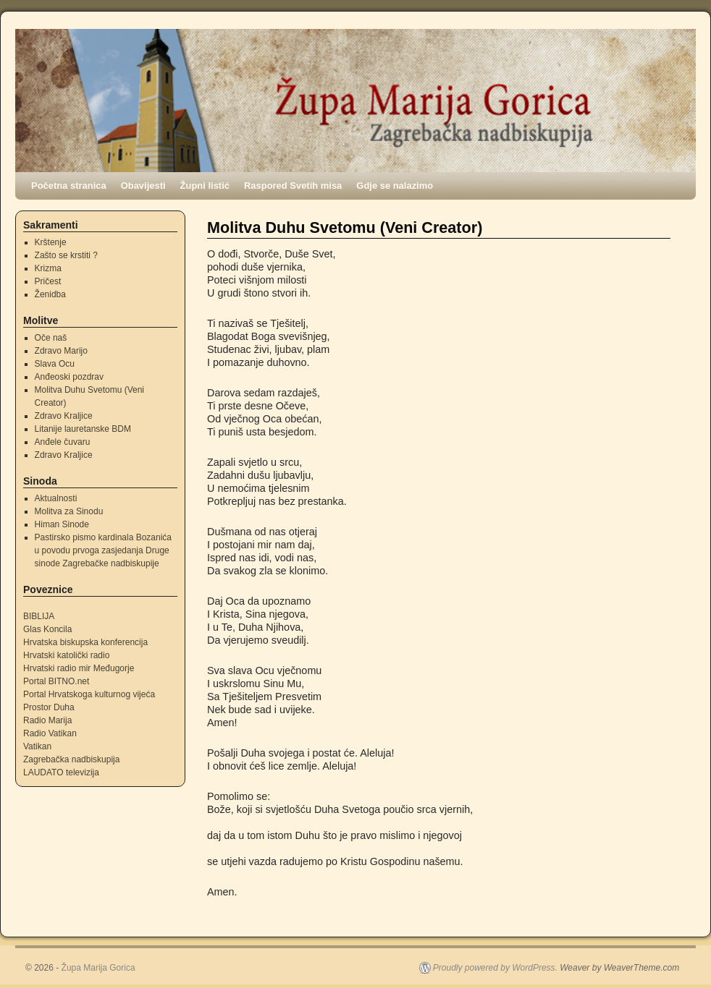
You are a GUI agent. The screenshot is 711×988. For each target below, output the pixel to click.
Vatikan (37, 746)
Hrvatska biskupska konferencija (85, 642)
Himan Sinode (62, 524)
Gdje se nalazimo (394, 185)
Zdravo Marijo (61, 351)
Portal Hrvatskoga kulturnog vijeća (89, 694)
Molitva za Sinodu (69, 511)
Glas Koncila (47, 629)
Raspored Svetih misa (293, 185)
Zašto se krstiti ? (66, 255)
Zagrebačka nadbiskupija (71, 759)
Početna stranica (68, 185)
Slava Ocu (55, 364)
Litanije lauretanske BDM (83, 429)
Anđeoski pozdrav (69, 377)
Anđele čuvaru (63, 442)
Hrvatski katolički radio (66, 655)
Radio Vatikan (50, 733)
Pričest (48, 281)
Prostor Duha (49, 707)
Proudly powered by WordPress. (495, 968)
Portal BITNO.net (56, 681)
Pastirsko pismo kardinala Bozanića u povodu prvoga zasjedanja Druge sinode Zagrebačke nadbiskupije (103, 550)
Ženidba (50, 294)
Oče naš (51, 338)
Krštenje (51, 242)
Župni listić (205, 185)
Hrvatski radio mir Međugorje (78, 668)
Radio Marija (47, 720)
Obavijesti (143, 185)
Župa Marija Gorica (98, 968)
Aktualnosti (56, 498)
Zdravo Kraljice (64, 416)
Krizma (48, 268)
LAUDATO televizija (61, 772)
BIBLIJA (38, 616)
